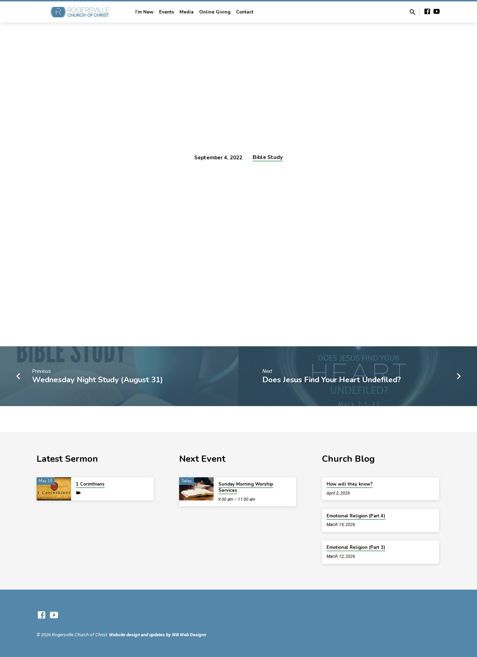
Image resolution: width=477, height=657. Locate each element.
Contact (244, 12)
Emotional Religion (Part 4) (356, 516)
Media (186, 12)
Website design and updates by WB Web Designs (157, 634)
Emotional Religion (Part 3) (356, 547)
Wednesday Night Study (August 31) (97, 379)
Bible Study (268, 157)
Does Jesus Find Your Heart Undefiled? (331, 379)
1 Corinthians (90, 484)
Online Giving (215, 12)
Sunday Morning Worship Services (245, 487)
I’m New (144, 12)
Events (166, 12)
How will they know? (350, 484)
